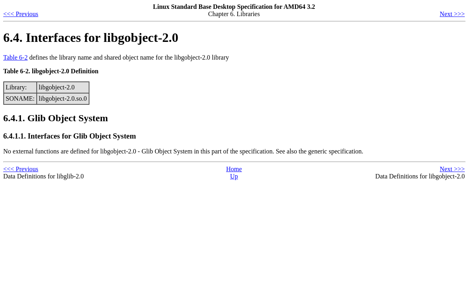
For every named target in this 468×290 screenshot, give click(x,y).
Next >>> (452, 13)
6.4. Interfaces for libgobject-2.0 (90, 37)
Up (234, 176)
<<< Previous (20, 13)
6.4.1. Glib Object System (55, 118)
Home (234, 169)
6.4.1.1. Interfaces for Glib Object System (69, 136)
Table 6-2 (15, 57)
